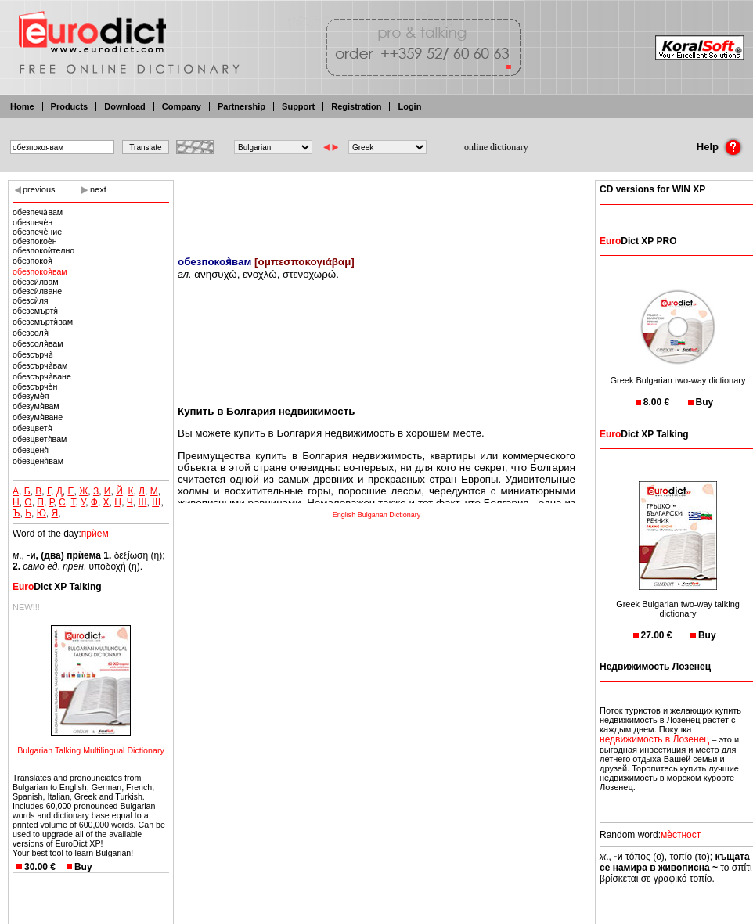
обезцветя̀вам (40, 439)
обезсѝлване (37, 291)
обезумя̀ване (38, 417)
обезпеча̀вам (38, 212)
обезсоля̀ (31, 332)
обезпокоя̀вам (40, 271)
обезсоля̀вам (38, 343)
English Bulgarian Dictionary (377, 515)
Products (69, 106)
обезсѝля (31, 300)
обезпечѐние (37, 231)
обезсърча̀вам (40, 365)
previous (39, 189)
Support (298, 106)
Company (181, 106)
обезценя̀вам (38, 461)
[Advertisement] (376, 207)
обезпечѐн (32, 222)
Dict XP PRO (638, 240)
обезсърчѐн (35, 386)
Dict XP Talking (57, 586)
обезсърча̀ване (42, 376)
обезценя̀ (31, 450)
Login (409, 106)
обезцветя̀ (32, 428)
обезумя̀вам (36, 406)
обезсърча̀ (33, 354)
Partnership (241, 106)
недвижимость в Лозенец (654, 739)
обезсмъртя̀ (35, 310)
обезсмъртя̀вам (43, 321)
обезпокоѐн (35, 241)
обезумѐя (31, 396)
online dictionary (496, 147)
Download (125, 106)
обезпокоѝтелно (43, 250)
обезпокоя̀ (32, 260)
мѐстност (681, 834)
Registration (356, 106)
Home (22, 106)
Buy (83, 866)
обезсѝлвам (36, 281)
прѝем (95, 533)
